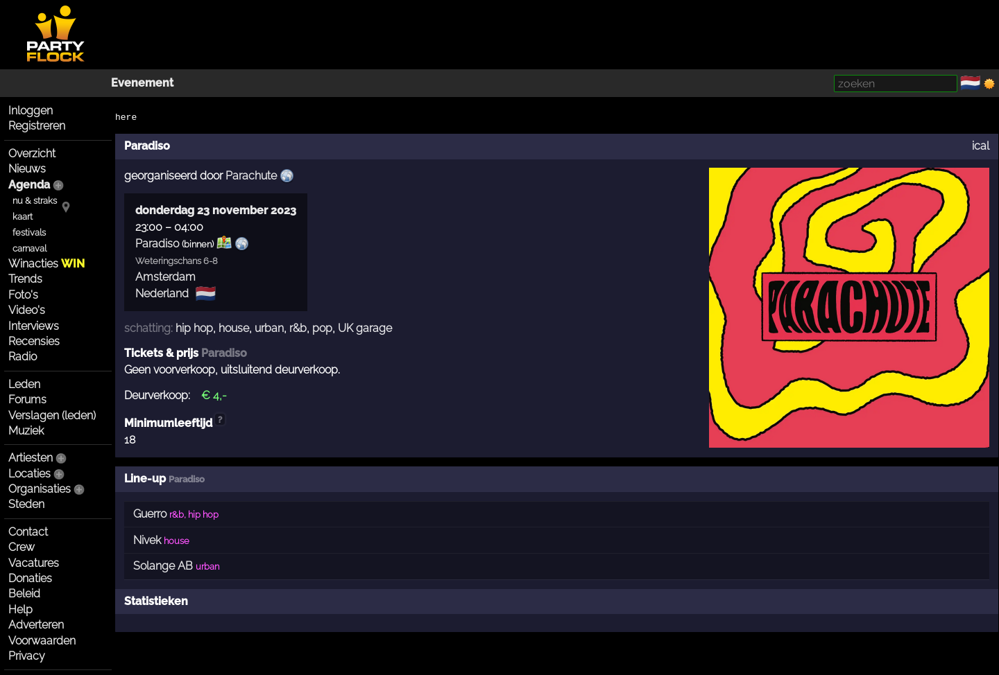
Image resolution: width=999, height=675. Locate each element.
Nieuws (27, 168)
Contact (28, 531)
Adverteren (36, 624)
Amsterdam (165, 276)
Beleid (24, 593)
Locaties (29, 473)
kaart (22, 216)
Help (20, 609)
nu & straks (34, 200)
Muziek (26, 430)
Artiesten (30, 457)
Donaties (30, 578)
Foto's (23, 294)
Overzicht (32, 153)
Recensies (34, 341)
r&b (298, 328)
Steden (26, 504)
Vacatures (33, 563)
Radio (22, 356)
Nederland (162, 293)
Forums (27, 399)
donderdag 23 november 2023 (215, 210)
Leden (24, 384)
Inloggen (30, 110)
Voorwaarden (42, 640)
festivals (29, 232)
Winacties (46, 263)
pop (322, 328)
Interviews (33, 326)
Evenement (142, 82)
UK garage (365, 328)
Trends (25, 279)
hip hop (194, 328)
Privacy (26, 656)
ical (980, 145)
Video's (26, 310)
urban (269, 328)
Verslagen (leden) (52, 415)
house (234, 328)
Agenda (29, 184)
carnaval (29, 248)
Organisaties (39, 489)
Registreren (36, 125)
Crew (21, 547)
